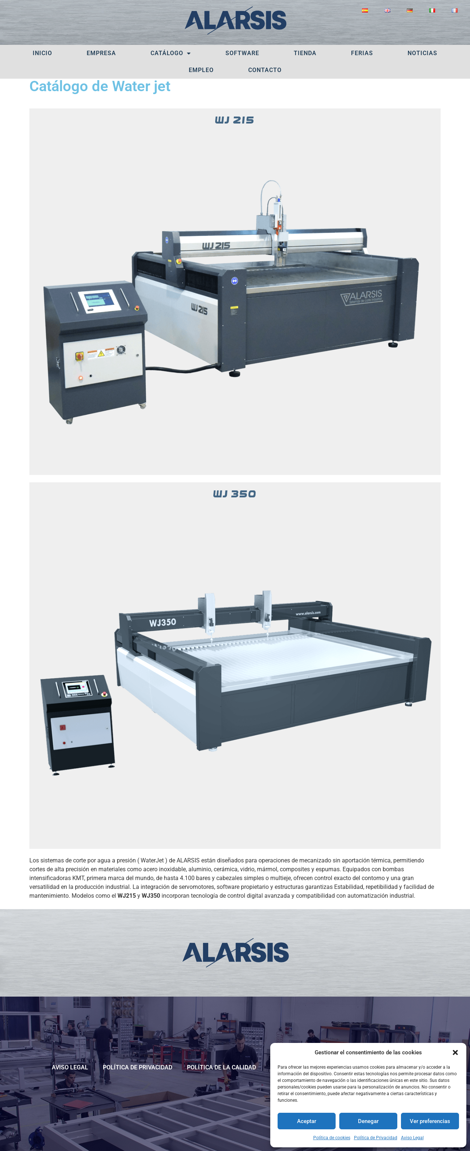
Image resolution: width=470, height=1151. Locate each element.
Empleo (201, 70)
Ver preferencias (430, 1121)
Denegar (368, 1121)
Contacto (265, 70)
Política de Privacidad (375, 1137)
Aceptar (306, 1121)
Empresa (101, 53)
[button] (455, 1052)
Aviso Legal (412, 1137)
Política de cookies (331, 1137)
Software (242, 53)
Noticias (422, 53)
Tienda (305, 53)
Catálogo (171, 53)
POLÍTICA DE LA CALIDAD (221, 1067)
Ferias (362, 53)
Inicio (42, 53)
